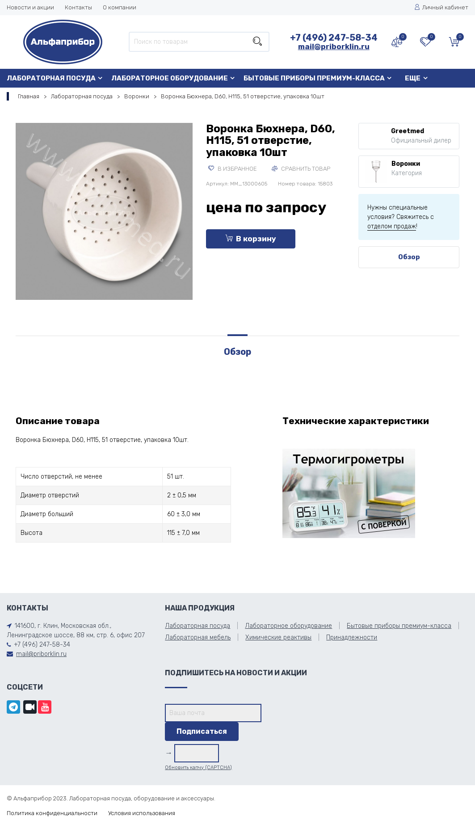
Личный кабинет (441, 7)
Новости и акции (30, 7)
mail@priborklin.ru (334, 46)
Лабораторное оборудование (169, 78)
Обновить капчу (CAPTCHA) (198, 767)
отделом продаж (391, 226)
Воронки (136, 96)
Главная (28, 96)
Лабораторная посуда (51, 78)
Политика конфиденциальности (52, 813)
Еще (412, 78)
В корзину (250, 238)
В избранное (232, 168)
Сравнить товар (301, 168)
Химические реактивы (278, 637)
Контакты (78, 7)
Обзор (409, 257)
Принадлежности (351, 637)
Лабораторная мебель (198, 637)
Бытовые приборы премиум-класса (314, 78)
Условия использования (141, 813)
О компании (119, 7)
